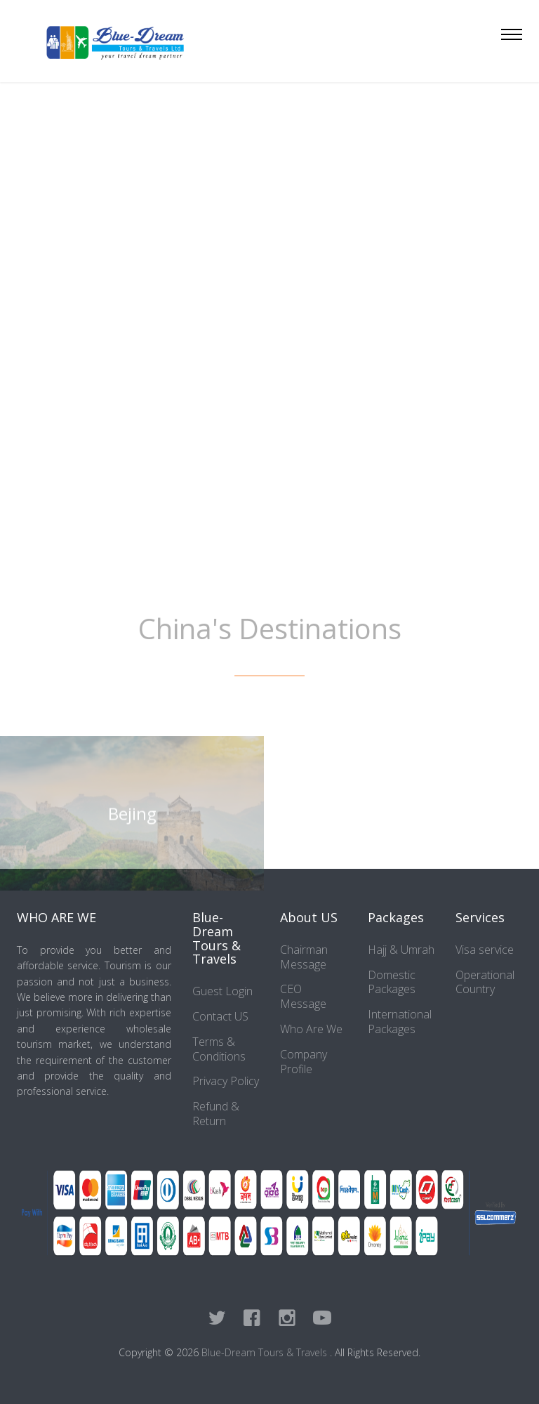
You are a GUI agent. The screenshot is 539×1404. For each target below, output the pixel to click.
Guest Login (222, 991)
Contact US (220, 1016)
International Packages (400, 1021)
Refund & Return (215, 1113)
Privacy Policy (225, 1081)
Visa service (484, 949)
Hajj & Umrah (401, 949)
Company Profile (303, 1062)
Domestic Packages (391, 982)
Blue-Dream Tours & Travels (265, 1352)
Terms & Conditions (219, 1049)
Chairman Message (304, 957)
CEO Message (303, 996)
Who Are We (311, 1029)
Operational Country (484, 982)
